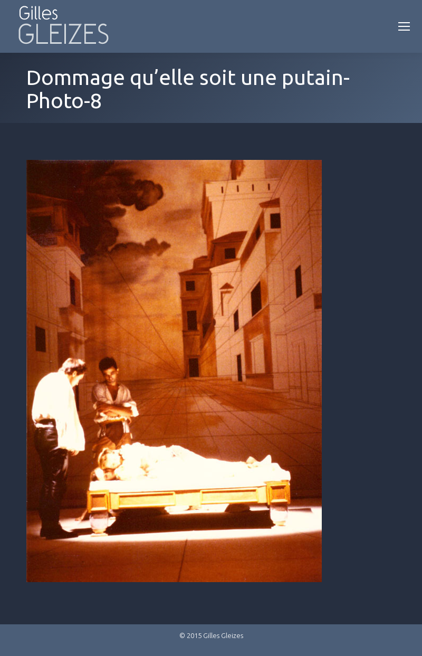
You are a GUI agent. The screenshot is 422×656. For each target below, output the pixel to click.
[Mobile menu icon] (404, 26)
